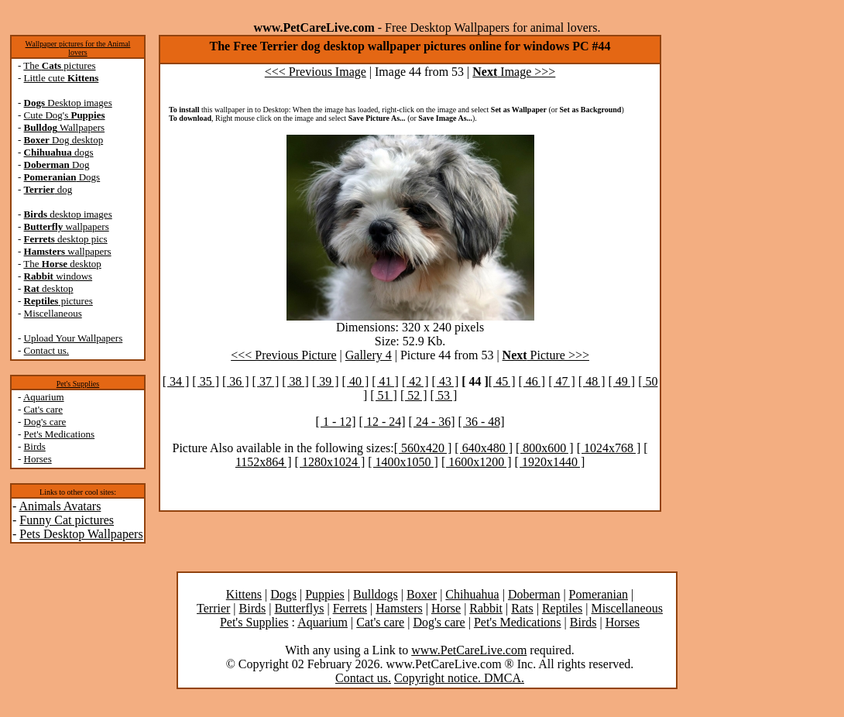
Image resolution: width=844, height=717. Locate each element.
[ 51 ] (383, 395)
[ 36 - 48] (481, 421)
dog (48, 189)
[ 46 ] (532, 381)
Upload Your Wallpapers (73, 338)
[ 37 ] (266, 381)
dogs (59, 152)
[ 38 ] (295, 381)
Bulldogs (375, 594)
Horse (446, 608)
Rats (522, 608)
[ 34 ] (176, 381)
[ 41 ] (385, 381)
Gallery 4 (368, 355)
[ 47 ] (561, 381)
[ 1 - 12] (336, 421)
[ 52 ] (413, 395)
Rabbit (486, 608)
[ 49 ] (621, 381)
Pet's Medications (59, 434)
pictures (58, 301)
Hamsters (399, 608)
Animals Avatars (60, 506)
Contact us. (47, 350)
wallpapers (66, 226)
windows (58, 276)
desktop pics (66, 239)
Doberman (534, 594)
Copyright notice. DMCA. (459, 677)
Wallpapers (64, 127)
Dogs (62, 177)
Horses (38, 459)
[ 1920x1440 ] (550, 461)
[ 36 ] (235, 381)
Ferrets (350, 608)
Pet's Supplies (78, 383)
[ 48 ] (592, 381)
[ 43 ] (445, 381)
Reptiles (562, 608)
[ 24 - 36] (432, 421)
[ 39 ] (325, 381)
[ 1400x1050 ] (403, 461)
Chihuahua (472, 594)
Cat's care (43, 409)
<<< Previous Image (315, 71)
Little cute (61, 78)
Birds (35, 446)
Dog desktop (64, 140)
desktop (49, 288)
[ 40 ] (355, 381)
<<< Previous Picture (283, 355)
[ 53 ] (444, 395)
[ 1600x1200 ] (476, 461)
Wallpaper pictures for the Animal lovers (78, 48)
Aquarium (43, 397)
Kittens (244, 594)
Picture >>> (546, 355)
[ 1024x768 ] (609, 448)
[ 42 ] (415, 381)
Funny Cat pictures (66, 520)
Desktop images (68, 102)
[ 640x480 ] (484, 448)
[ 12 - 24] (382, 421)
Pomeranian (598, 594)
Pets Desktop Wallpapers (80, 533)
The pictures (59, 65)
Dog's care (45, 421)
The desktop (62, 263)
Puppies (325, 594)
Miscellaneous (53, 313)
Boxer (422, 594)
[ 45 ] (502, 381)
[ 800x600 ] (545, 448)
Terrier (213, 608)
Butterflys (299, 608)
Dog (57, 164)
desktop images (68, 214)
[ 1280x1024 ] (330, 461)
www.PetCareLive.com (469, 650)
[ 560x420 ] (423, 448)
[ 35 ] (205, 381)
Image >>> (513, 71)
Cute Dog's (64, 115)
